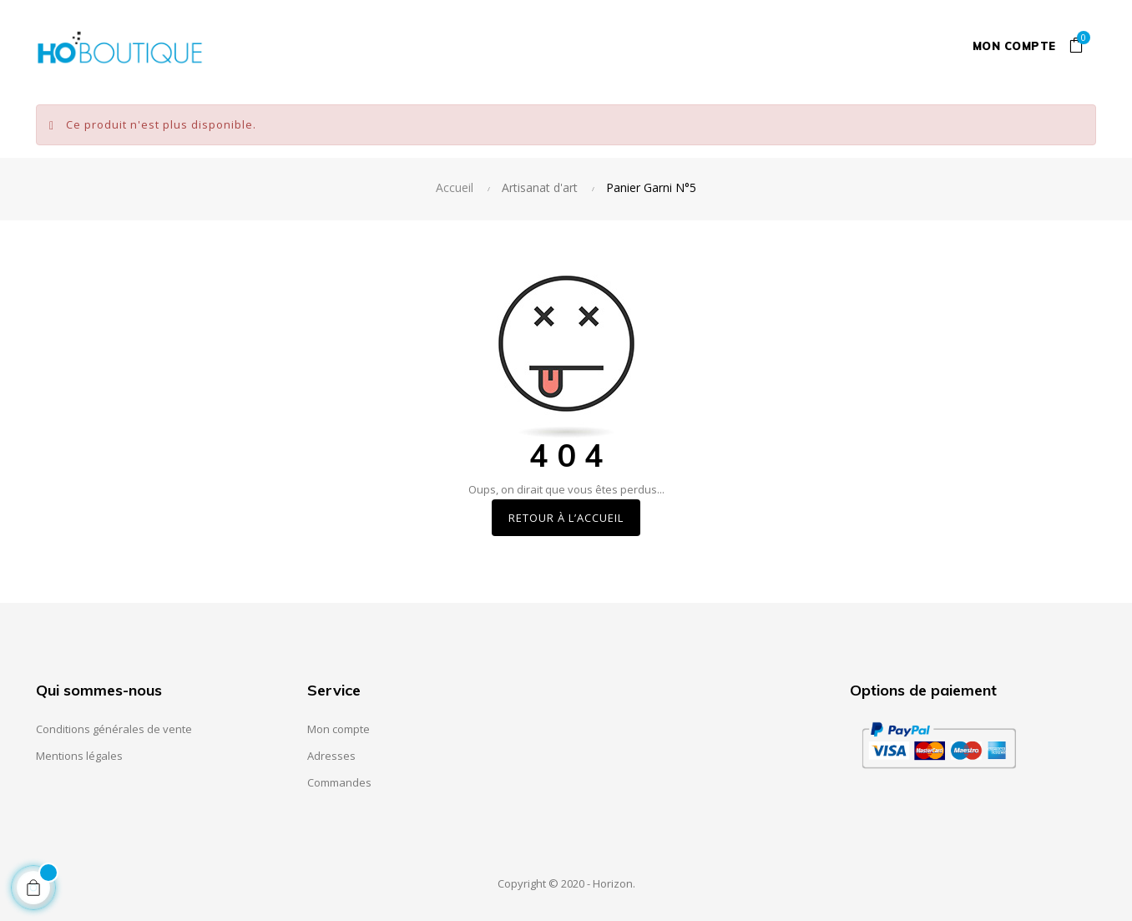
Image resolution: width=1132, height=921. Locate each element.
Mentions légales (79, 755)
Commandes (339, 782)
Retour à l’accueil (566, 517)
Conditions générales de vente (114, 728)
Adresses (331, 755)
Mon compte (1014, 46)
